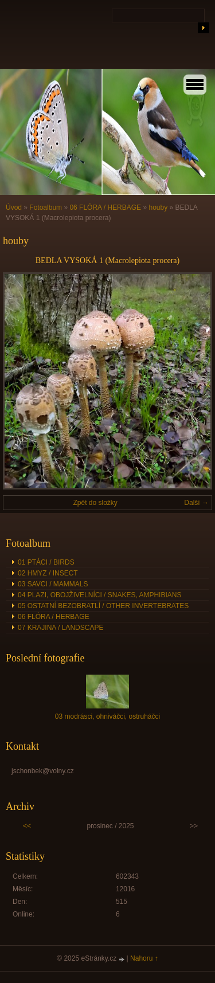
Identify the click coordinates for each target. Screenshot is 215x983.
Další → (196, 503)
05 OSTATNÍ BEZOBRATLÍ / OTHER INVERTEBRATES (103, 606)
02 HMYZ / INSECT (48, 573)
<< (27, 826)
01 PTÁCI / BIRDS (46, 562)
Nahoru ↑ (144, 958)
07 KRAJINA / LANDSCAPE (60, 628)
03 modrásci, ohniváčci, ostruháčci (107, 716)
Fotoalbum (45, 207)
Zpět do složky (95, 503)
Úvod (14, 207)
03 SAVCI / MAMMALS (53, 584)
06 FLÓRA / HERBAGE (105, 207)
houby (157, 207)
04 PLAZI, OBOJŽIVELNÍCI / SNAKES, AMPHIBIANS (99, 595)
